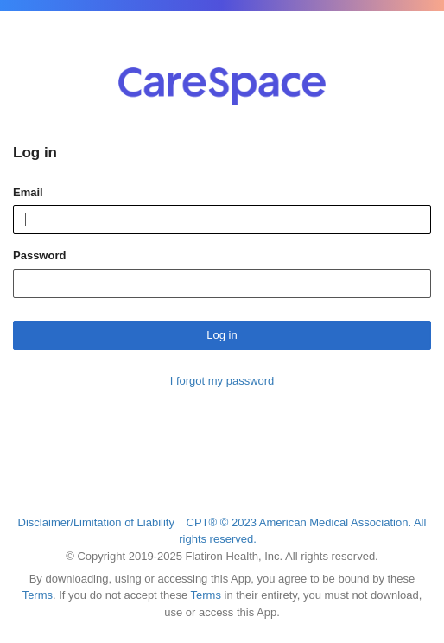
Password (39, 255)
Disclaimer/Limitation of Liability (96, 522)
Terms (37, 595)
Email (28, 192)
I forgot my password (222, 380)
